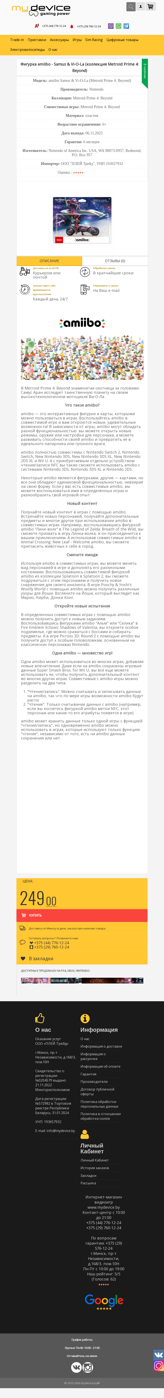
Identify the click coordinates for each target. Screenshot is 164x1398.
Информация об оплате (100, 1069)
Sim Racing (94, 40)
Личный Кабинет (95, 1167)
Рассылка (88, 1192)
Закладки (88, 1184)
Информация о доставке (101, 1048)
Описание (49, 261)
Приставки (37, 40)
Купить (31, 914)
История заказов (95, 1176)
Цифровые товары (122, 40)
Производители (94, 1086)
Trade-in (17, 40)
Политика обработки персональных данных (99, 1110)
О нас (52, 50)
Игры (77, 40)
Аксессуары (59, 40)
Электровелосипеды (27, 50)
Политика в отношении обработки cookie (101, 1123)
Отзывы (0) (115, 261)
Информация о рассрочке (93, 1059)
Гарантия (88, 1078)
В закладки (37, 959)
